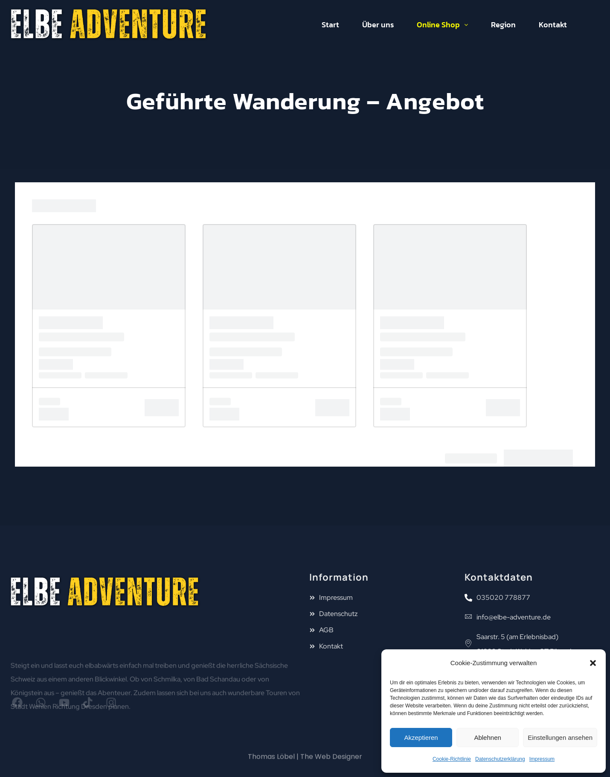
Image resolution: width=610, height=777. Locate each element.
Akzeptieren (421, 737)
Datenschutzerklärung (500, 759)
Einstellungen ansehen (560, 737)
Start (330, 24)
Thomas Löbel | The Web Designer (305, 762)
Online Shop (442, 24)
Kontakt (553, 24)
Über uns (378, 24)
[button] (593, 663)
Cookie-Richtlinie (452, 759)
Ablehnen (487, 737)
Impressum (542, 759)
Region (503, 24)
